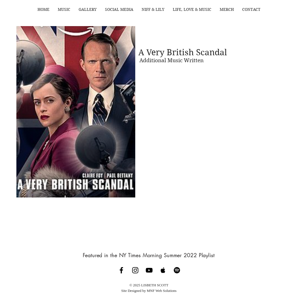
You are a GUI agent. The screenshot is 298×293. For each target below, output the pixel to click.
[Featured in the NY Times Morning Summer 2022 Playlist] (149, 255)
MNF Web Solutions (162, 291)
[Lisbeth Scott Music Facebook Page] (121, 270)
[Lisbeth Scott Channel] (149, 270)
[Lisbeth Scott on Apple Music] (163, 270)
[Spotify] (177, 270)
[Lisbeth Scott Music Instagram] (135, 270)
